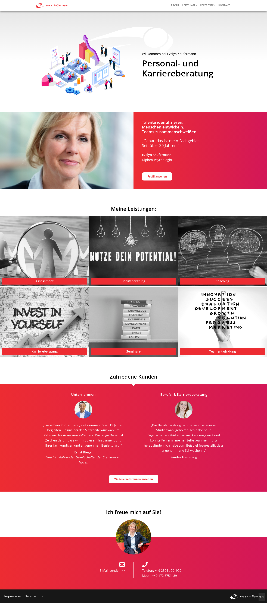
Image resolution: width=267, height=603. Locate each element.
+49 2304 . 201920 (168, 570)
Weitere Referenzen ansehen (133, 479)
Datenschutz (34, 596)
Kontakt (224, 5)
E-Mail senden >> (112, 570)
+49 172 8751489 (164, 575)
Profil (175, 5)
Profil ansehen (157, 176)
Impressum (12, 596)
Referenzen (208, 5)
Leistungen (189, 5)
